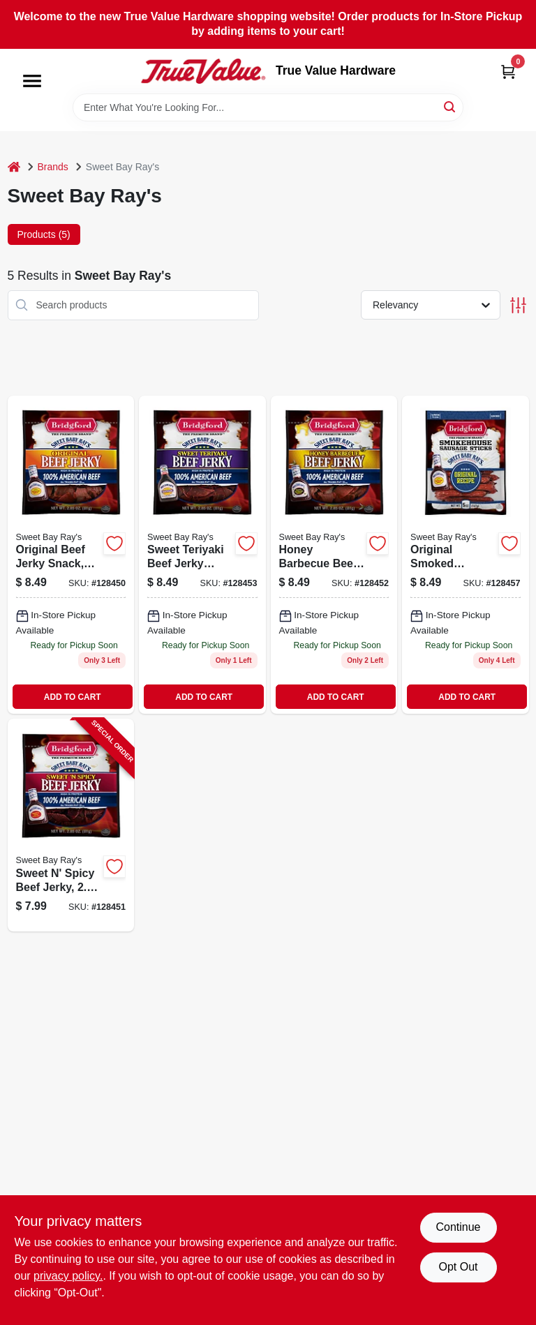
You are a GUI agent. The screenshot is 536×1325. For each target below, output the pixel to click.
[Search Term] (268, 107)
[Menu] (32, 81)
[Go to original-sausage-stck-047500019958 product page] (465, 555)
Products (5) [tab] (43, 234)
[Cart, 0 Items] (508, 71)
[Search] (450, 106)
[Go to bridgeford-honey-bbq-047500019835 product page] (334, 555)
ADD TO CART (72, 697)
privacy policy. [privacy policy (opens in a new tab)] (68, 1276)
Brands (53, 166)
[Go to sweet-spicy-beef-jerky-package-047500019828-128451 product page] (71, 825)
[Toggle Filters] (518, 305)
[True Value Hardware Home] (203, 71)
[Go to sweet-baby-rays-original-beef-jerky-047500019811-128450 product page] (71, 555)
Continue (458, 1227)
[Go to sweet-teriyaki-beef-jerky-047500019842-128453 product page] (202, 555)
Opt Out (457, 1267)
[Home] (14, 167)
